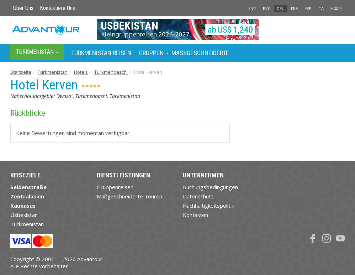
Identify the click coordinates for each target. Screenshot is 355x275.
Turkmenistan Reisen (101, 53)
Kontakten (195, 214)
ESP (307, 8)
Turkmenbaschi (111, 72)
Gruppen (151, 53)
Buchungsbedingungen (210, 187)
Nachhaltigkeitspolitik (208, 205)
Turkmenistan (53, 72)
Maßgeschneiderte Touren (129, 196)
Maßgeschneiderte (200, 53)
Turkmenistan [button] (37, 51)
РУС (266, 8)
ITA (321, 8)
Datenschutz (198, 196)
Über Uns (23, 8)
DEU (281, 8)
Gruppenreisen (115, 187)
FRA (294, 8)
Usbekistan (24, 214)
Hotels (81, 72)
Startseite (20, 72)
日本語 (336, 8)
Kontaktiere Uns (57, 8)
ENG (252, 8)
